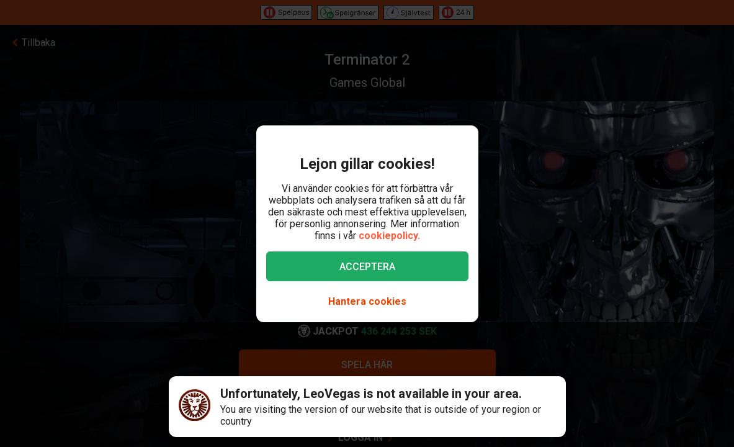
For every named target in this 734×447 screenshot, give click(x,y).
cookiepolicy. (389, 236)
